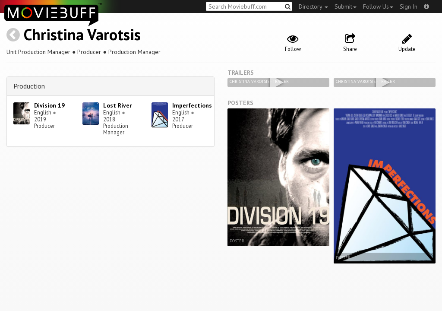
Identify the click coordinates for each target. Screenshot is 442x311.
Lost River (117, 105)
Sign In (408, 6)
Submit (346, 6)
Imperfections (192, 105)
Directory (313, 6)
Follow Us (378, 6)
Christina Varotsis (82, 34)
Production (29, 86)
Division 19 (49, 105)
